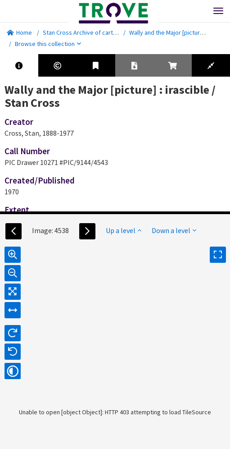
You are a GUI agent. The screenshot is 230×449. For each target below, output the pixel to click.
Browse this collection (48, 44)
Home (19, 32)
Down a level (174, 230)
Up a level (123, 230)
